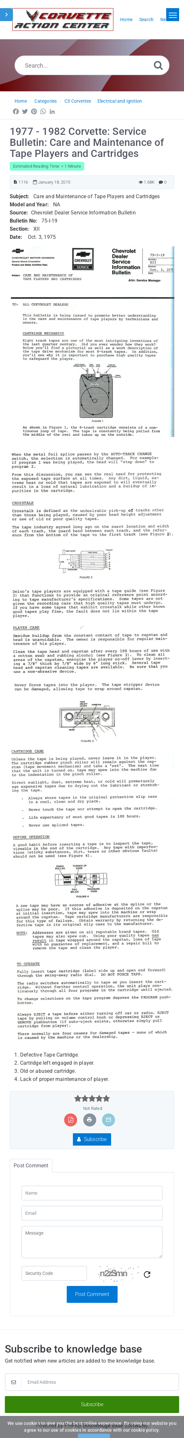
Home (21, 101)
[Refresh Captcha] (147, 1274)
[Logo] (62, 19)
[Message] (92, 1242)
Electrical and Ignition (120, 101)
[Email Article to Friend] (108, 1119)
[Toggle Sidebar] (6, 14)
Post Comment (92, 1294)
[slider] (92, 1098)
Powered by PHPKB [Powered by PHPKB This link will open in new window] (58, 1425)
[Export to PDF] (70, 1119)
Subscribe (92, 1139)
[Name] (92, 1193)
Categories (45, 101)
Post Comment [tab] (31, 1165)
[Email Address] (92, 1382)
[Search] (158, 65)
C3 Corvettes (77, 101)
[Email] (92, 1213)
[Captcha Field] (54, 1273)
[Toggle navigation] (172, 14)
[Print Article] (89, 1119)
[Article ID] (15, 182)
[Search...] (92, 65)
